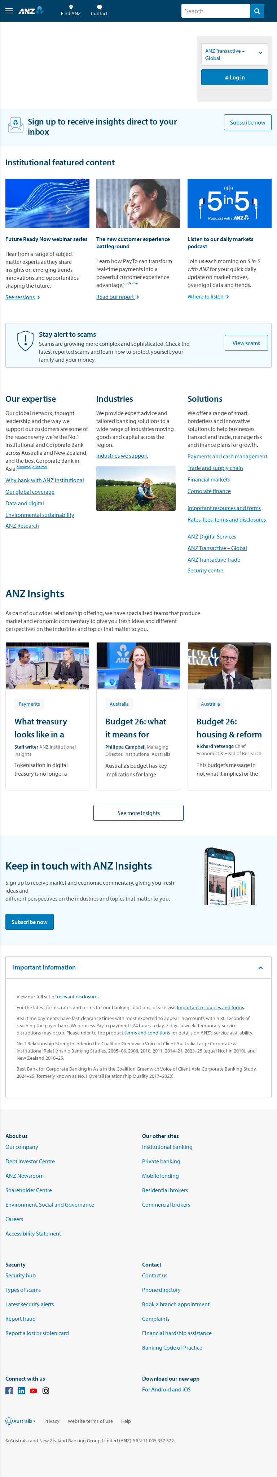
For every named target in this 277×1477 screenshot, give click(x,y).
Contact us (154, 1275)
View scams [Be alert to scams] (246, 343)
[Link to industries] (136, 488)
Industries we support (122, 455)
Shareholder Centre (28, 1190)
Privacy (52, 1421)
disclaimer (130, 284)
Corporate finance (209, 490)
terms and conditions (147, 1032)
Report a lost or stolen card (37, 1333)
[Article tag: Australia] (119, 703)
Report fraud (20, 1318)
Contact (99, 11)
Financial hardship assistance (177, 1333)
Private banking (161, 1161)
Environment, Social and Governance (49, 1204)
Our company (21, 1146)
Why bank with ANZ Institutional (44, 480)
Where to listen (209, 296)
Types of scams (23, 1289)
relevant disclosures (78, 996)
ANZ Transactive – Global (217, 548)
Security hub (20, 1275)
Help (126, 1421)
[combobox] (222, 11)
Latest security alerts (29, 1304)
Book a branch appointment (176, 1304)
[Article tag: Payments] (29, 703)
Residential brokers (165, 1190)
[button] (6, 11)
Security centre (205, 570)
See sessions (23, 297)
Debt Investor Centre (30, 1161)
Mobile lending (160, 1175)
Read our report (118, 296)
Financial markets (209, 479)
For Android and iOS (166, 1389)
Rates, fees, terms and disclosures (227, 519)
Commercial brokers (166, 1204)
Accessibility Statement (33, 1233)
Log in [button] (234, 77)
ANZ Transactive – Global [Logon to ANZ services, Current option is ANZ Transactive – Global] (225, 54)
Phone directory (161, 1289)
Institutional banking (167, 1146)
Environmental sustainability (39, 514)
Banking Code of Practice (172, 1347)
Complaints (156, 1318)
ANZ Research (22, 525)
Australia (24, 1421)
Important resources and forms (224, 507)
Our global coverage (29, 491)
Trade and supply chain (215, 467)
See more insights (139, 812)
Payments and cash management (227, 456)
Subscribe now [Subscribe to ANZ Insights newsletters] (247, 122)
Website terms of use (90, 1421)
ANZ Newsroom (24, 1175)
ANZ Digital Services (212, 536)
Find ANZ (71, 11)
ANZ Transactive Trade (214, 559)
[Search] (222, 11)
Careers (14, 1219)
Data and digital (24, 503)
